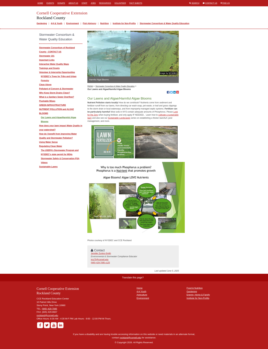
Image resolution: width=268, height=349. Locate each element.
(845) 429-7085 (49, 308)
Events (50, 3)
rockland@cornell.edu (47, 315)
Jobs (93, 3)
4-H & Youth (56, 23)
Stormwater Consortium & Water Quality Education (164, 23)
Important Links (47, 60)
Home (40, 3)
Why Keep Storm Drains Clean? (54, 93)
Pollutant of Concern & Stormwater (56, 89)
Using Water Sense (48, 142)
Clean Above (45, 84)
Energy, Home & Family (198, 294)
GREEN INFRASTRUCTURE (52, 105)
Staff (84, 3)
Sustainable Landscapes (119, 118)
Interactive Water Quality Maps (54, 64)
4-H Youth (141, 291)
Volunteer (120, 3)
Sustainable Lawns (48, 167)
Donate (61, 3)
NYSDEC (173, 73)
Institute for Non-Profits (124, 23)
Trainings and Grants (49, 68)
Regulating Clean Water (50, 146)
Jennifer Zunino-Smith (101, 253)
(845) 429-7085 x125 (100, 262)
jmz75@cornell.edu (99, 259)
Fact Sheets (135, 3)
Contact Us (211, 3)
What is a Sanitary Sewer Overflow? (56, 97)
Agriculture (142, 294)
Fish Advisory (89, 23)
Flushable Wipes (47, 101)
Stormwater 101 (46, 56)
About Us (73, 3)
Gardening (42, 23)
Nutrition (104, 23)
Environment (72, 23)
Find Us (226, 3)
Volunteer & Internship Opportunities (57, 72)
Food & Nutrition (195, 288)
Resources (105, 3)
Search (195, 3)
